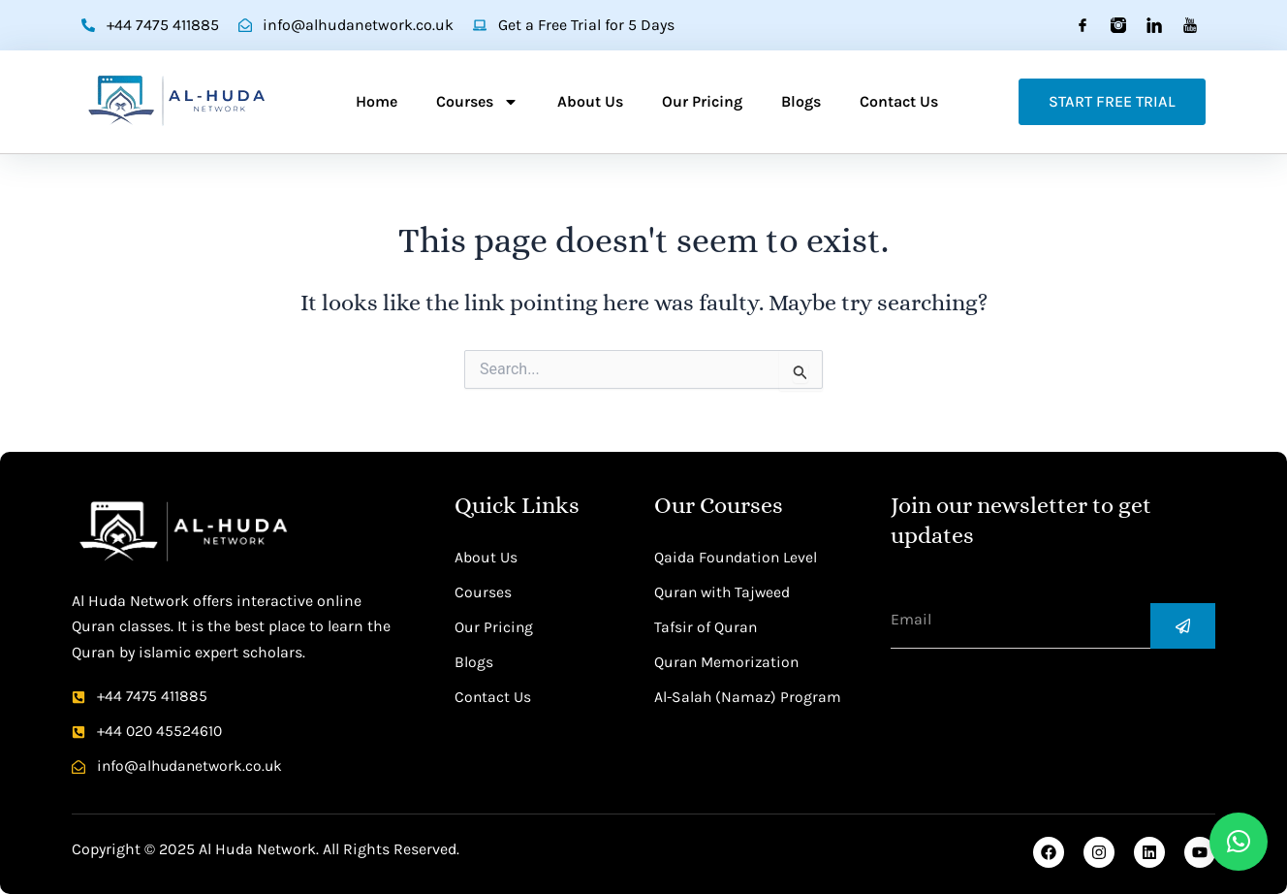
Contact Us (899, 101)
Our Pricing (702, 101)
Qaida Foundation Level (736, 556)
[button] (1238, 842)
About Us (590, 101)
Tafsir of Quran (706, 626)
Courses (477, 101)
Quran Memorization (728, 661)
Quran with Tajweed (724, 591)
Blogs (801, 101)
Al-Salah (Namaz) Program (749, 695)
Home (376, 101)
